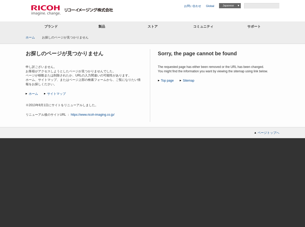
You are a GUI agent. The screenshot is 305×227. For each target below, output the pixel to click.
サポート (254, 26)
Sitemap (188, 80)
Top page (167, 80)
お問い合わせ (192, 5)
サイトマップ (56, 94)
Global (210, 5)
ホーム (30, 37)
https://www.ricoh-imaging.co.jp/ (92, 114)
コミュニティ (203, 26)
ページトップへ (268, 133)
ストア (153, 26)
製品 (101, 26)
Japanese (228, 5)
